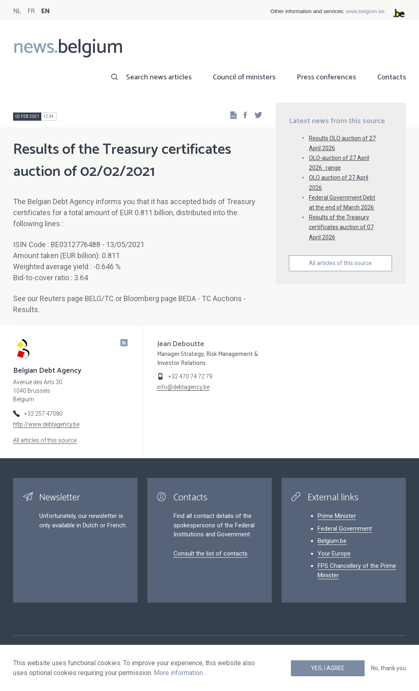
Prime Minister (337, 516)
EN (45, 11)
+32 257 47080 (43, 413)
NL (17, 11)
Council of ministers (244, 77)
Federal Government (345, 528)
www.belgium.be (365, 11)
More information (178, 673)
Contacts (391, 77)
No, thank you (388, 668)
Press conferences (326, 77)
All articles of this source (340, 263)
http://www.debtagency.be (46, 424)
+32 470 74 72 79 (190, 376)
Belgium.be (332, 541)
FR (31, 11)
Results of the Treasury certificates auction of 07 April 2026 (341, 227)
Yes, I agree (328, 668)
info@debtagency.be (183, 387)
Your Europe (334, 553)
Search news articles (158, 77)
